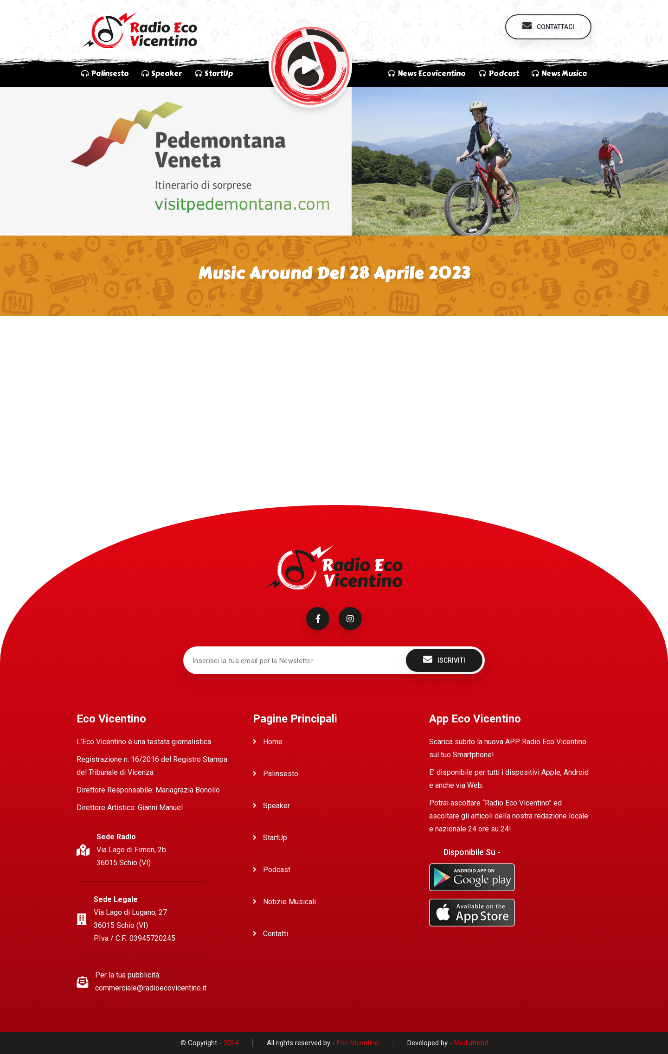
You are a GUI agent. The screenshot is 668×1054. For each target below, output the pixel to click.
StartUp (270, 837)
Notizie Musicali (284, 901)
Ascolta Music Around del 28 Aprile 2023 (166, 345)
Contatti (270, 933)
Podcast (271, 869)
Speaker (271, 805)
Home (268, 741)
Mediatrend (471, 1043)
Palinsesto (275, 773)
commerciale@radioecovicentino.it (150, 988)
